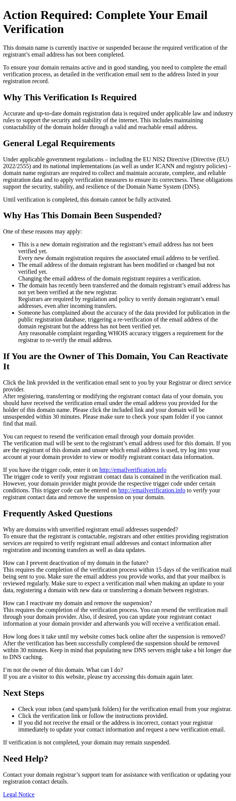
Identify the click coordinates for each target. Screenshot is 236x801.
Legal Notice (18, 794)
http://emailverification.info (132, 470)
